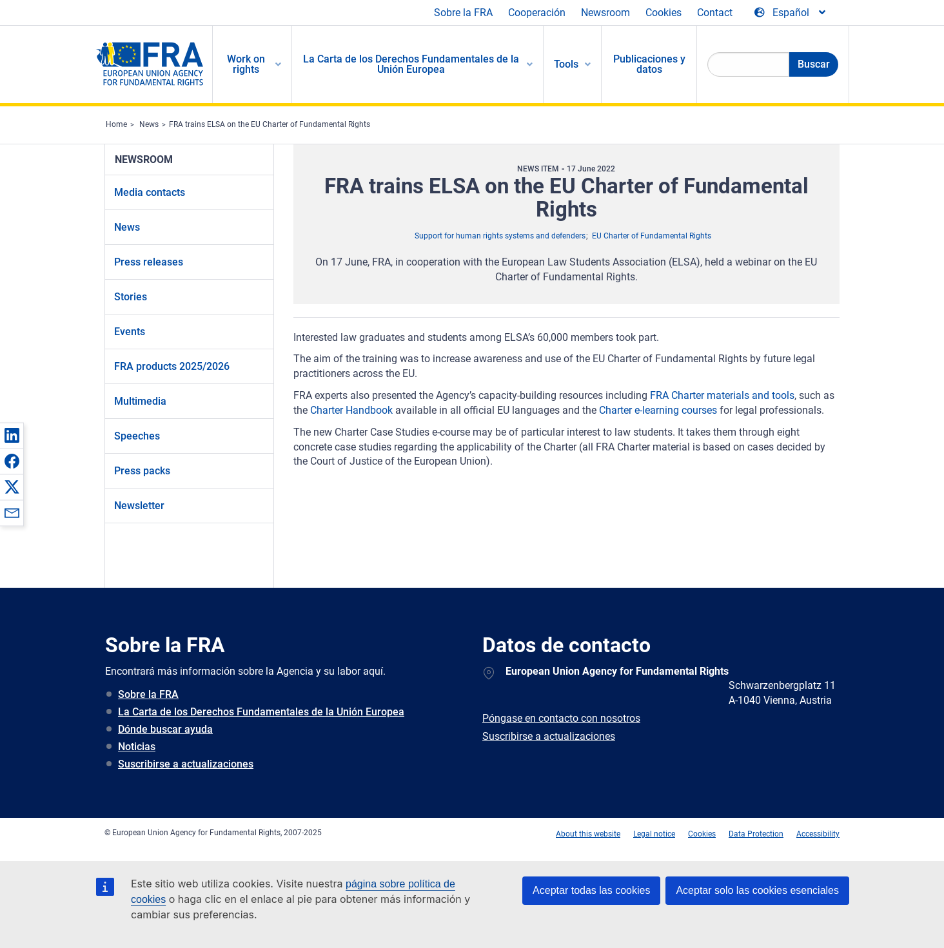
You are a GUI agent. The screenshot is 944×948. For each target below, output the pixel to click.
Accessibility (818, 833)
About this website (588, 833)
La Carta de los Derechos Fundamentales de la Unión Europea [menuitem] (411, 64)
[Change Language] (790, 12)
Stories (130, 297)
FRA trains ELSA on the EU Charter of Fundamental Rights (269, 124)
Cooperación (536, 12)
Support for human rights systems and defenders (500, 235)
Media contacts (149, 192)
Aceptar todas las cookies (591, 890)
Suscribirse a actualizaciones (185, 764)
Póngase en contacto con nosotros (561, 718)
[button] (11, 435)
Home (116, 124)
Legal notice (654, 833)
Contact (715, 12)
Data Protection (756, 833)
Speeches (137, 436)
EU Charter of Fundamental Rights (651, 235)
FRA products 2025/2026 (172, 366)
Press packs (142, 471)
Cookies (663, 12)
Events (129, 331)
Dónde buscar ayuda (165, 729)
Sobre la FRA (463, 12)
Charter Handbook (351, 410)
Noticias (136, 746)
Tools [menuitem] (566, 64)
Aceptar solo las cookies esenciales (757, 890)
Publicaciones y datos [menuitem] (649, 64)
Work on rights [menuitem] (246, 64)
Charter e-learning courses (658, 410)
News (149, 124)
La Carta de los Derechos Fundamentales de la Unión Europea (261, 712)
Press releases (148, 262)
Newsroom (605, 12)
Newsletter (139, 505)
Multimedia (140, 401)
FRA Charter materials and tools (722, 395)
